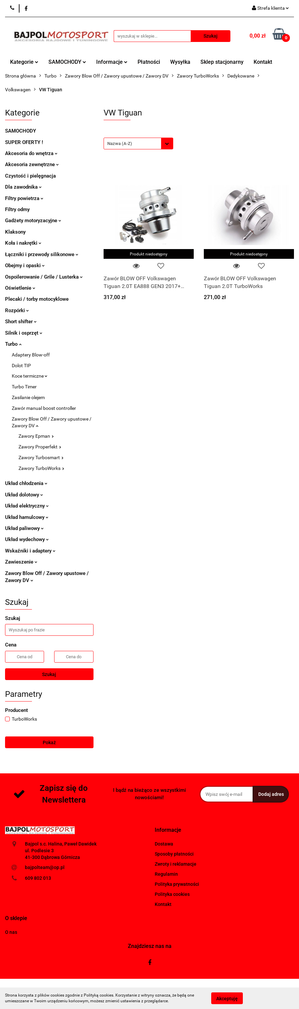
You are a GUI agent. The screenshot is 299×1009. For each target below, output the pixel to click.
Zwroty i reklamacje (175, 864)
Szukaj (49, 674)
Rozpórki (17, 310)
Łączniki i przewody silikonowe (41, 254)
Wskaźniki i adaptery (30, 551)
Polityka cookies (172, 894)
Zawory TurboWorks (41, 468)
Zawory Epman (36, 436)
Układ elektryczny (27, 506)
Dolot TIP (21, 365)
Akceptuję (227, 998)
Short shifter (21, 322)
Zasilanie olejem (28, 397)
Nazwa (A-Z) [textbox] (119, 143)
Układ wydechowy (27, 539)
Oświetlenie (20, 288)
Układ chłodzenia (26, 483)
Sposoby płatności (174, 854)
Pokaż (49, 742)
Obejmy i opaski (25, 265)
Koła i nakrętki (23, 243)
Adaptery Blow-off (31, 354)
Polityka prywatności (177, 884)
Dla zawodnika (23, 187)
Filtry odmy (17, 209)
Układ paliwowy (24, 528)
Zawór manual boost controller (44, 408)
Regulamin (166, 874)
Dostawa (164, 844)
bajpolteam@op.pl (45, 867)
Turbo (13, 344)
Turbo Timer (24, 386)
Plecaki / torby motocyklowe (37, 299)
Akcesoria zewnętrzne (32, 164)
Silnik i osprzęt (23, 333)
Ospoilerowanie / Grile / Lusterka (44, 277)
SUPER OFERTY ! (24, 142)
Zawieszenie (21, 562)
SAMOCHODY (67, 62)
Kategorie (24, 62)
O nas (11, 932)
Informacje (111, 62)
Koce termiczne (29, 376)
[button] (168, 830)
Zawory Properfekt (39, 446)
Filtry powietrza (24, 198)
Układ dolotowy (24, 495)
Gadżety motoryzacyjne (33, 221)
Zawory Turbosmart (41, 457)
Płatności (149, 62)
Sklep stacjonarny (222, 62)
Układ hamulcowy (26, 517)
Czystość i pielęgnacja (30, 176)
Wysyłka (180, 62)
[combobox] (138, 143)
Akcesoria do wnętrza (31, 153)
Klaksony (15, 232)
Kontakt (263, 62)
